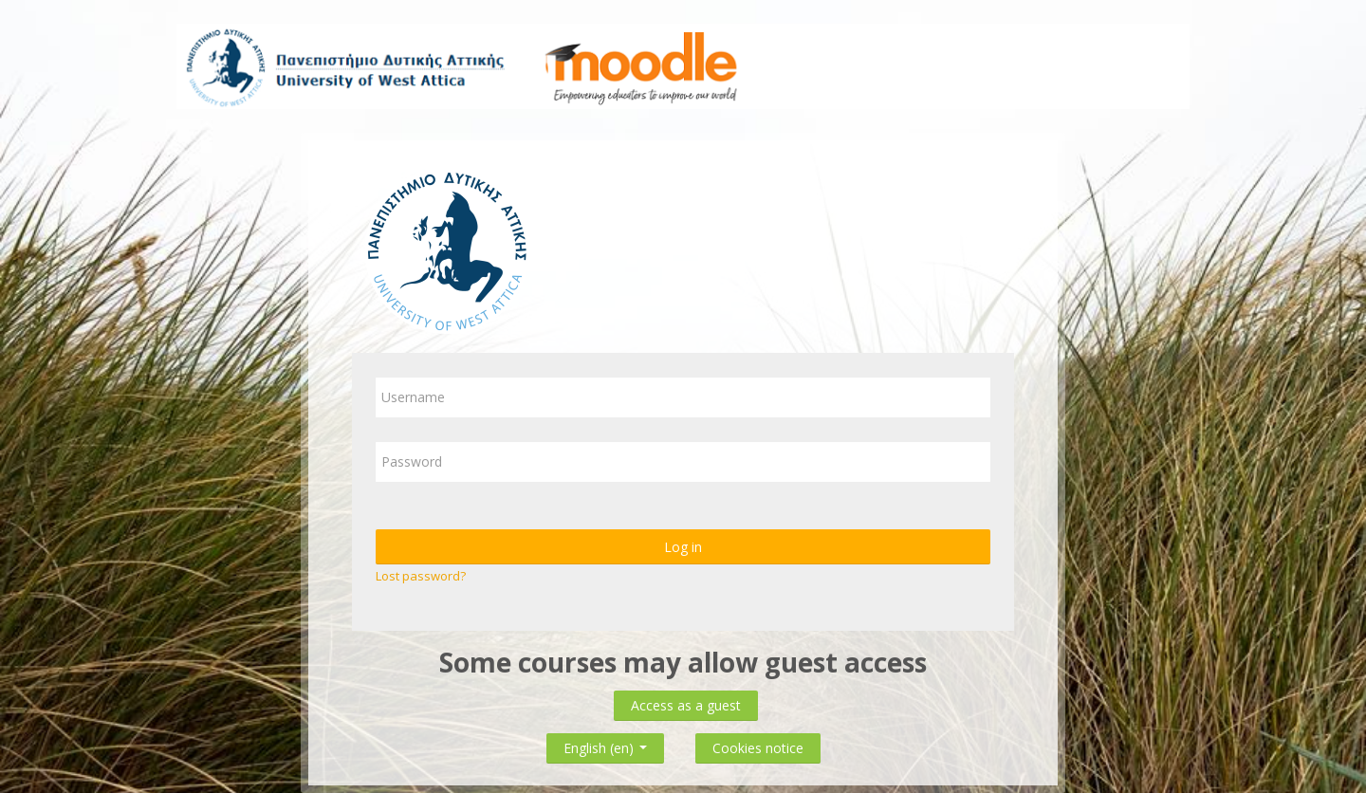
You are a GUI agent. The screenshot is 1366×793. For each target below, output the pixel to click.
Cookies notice (757, 748)
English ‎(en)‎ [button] (605, 744)
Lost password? (421, 575)
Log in (683, 547)
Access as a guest (686, 705)
